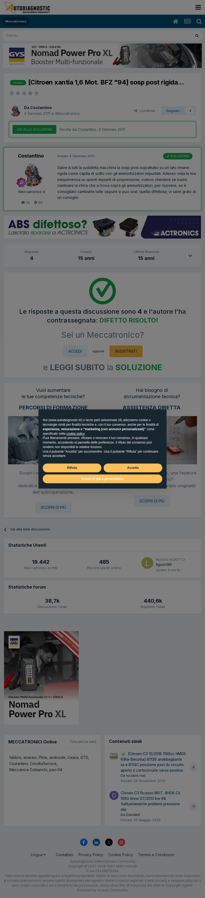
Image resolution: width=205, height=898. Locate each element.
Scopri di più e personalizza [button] (102, 479)
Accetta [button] (133, 468)
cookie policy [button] (75, 434)
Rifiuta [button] (72, 468)
